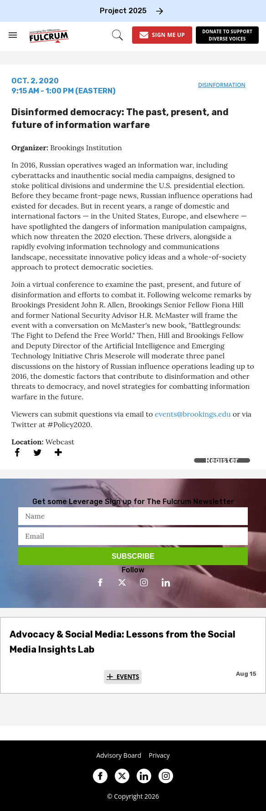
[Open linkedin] (166, 582)
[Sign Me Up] (162, 35)
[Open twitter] (122, 582)
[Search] (117, 35)
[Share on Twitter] (37, 452)
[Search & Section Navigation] (12, 35)
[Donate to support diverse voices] (227, 35)
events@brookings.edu (193, 413)
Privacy (158, 755)
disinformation (222, 85)
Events (128, 677)
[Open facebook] (100, 582)
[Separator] (58, 452)
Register (222, 460)
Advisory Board (118, 755)
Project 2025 (123, 10)
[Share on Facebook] (17, 452)
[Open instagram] (144, 582)
